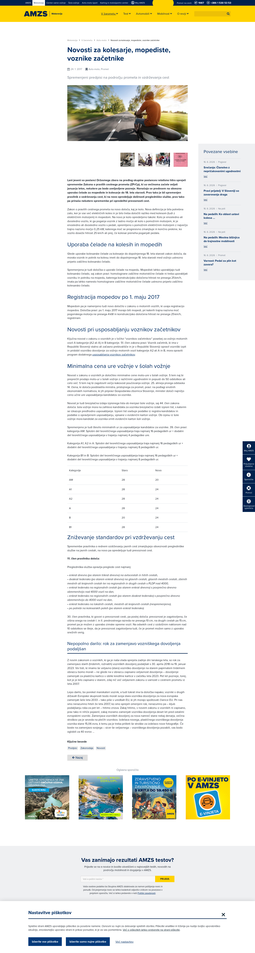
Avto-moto (103, 40)
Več (205, 176)
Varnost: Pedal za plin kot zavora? (220, 262)
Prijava (164, 877)
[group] (99, 158)
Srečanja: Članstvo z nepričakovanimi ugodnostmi (222, 169)
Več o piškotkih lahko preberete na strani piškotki (151, 930)
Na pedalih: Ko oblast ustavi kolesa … (221, 216)
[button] (228, 13)
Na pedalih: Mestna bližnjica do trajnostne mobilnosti (222, 239)
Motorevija (73, 40)
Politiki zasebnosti (146, 891)
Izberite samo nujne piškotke (87, 942)
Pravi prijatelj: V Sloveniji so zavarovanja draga (221, 193)
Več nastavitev (124, 942)
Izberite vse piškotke (45, 942)
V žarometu (88, 40)
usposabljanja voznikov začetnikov (113, 353)
